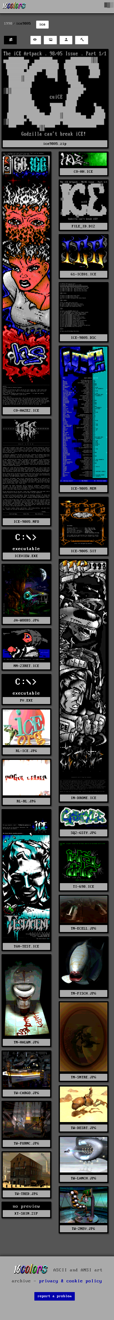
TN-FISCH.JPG (83, 993)
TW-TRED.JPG (26, 1194)
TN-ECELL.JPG (83, 928)
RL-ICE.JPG (26, 751)
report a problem (55, 1296)
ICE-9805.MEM (83, 489)
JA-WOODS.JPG (26, 620)
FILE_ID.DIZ (83, 226)
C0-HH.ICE (83, 172)
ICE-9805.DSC (83, 338)
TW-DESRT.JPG (83, 1128)
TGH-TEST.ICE (26, 946)
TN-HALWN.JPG (26, 1042)
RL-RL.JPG (26, 801)
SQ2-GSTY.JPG (83, 833)
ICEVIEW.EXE (26, 556)
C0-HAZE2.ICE (26, 411)
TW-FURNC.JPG (26, 1143)
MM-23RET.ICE (26, 666)
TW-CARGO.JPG (26, 1093)
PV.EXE (26, 701)
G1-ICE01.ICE (83, 274)
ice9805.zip (55, 144)
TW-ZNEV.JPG (83, 1229)
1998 (8, 24)
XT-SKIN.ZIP (26, 1214)
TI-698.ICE (83, 887)
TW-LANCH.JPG (83, 1178)
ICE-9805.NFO (26, 522)
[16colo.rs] (14, 6)
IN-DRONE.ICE (83, 798)
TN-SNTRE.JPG (83, 1077)
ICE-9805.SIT (83, 551)
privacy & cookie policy (70, 1281)
